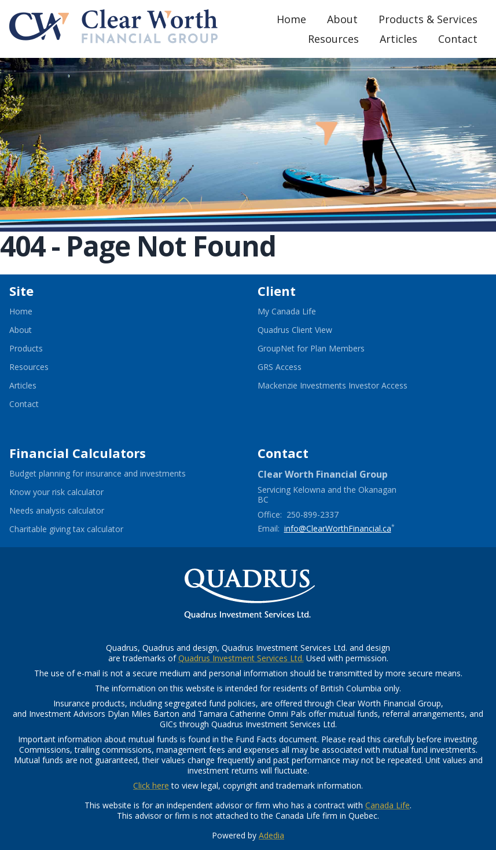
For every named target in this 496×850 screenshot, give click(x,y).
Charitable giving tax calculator (80, 529)
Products (26, 348)
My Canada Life (301, 311)
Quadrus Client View (309, 330)
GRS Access (294, 367)
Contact (457, 39)
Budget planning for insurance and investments (111, 473)
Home (291, 19)
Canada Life (387, 805)
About (342, 19)
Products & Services (428, 19)
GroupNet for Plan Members (325, 348)
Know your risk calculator (70, 492)
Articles (398, 39)
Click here (151, 785)
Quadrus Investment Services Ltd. (241, 658)
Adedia (271, 835)
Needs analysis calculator (71, 510)
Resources (333, 39)
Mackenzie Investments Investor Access (347, 385)
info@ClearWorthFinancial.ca (337, 528)
